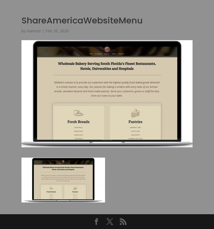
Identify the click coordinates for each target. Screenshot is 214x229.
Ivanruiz (34, 30)
